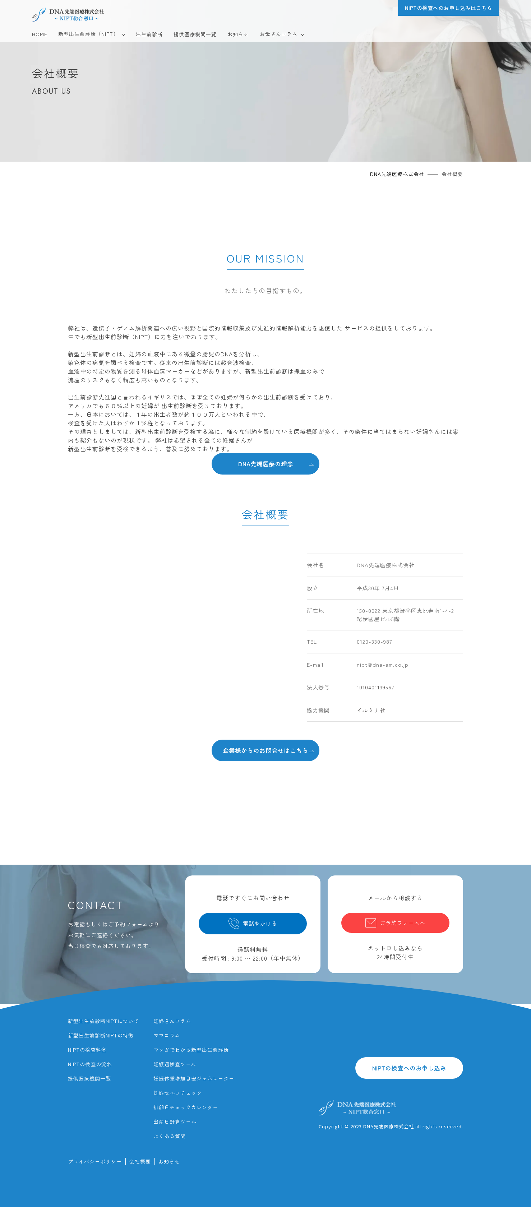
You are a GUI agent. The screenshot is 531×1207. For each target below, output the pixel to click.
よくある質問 (169, 1135)
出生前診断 (149, 34)
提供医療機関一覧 (195, 34)
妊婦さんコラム (172, 1021)
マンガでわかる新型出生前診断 (191, 1049)
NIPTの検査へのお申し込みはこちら (448, 7)
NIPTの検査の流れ (90, 1064)
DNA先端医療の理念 (276, 463)
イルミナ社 (371, 710)
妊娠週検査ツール (175, 1064)
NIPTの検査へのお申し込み (409, 1068)
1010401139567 (375, 687)
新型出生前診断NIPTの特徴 (101, 1035)
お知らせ (238, 34)
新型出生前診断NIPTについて (103, 1021)
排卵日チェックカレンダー (185, 1107)
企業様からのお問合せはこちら (268, 750)
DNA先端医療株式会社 (397, 173)
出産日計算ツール (175, 1121)
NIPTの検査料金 (87, 1049)
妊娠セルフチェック (177, 1092)
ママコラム (166, 1035)
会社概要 (140, 1161)
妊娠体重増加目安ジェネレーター (193, 1078)
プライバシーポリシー (95, 1161)
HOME (39, 34)
